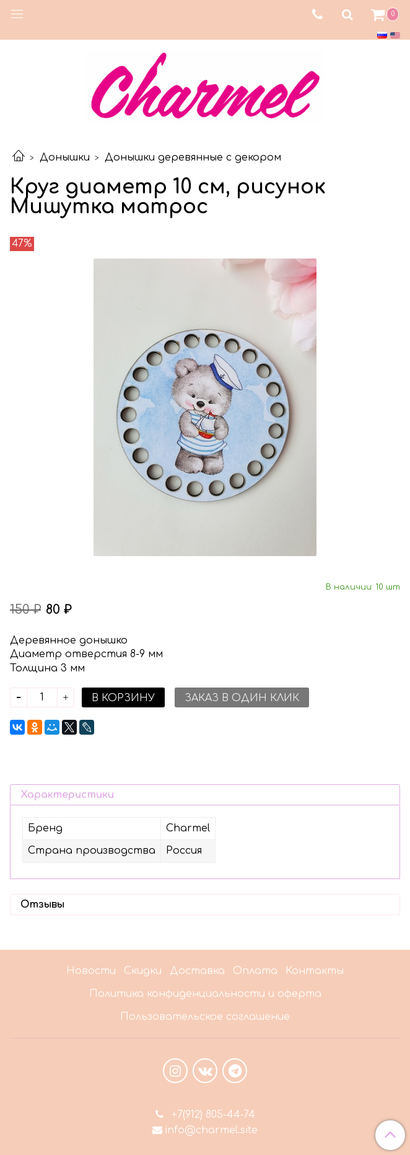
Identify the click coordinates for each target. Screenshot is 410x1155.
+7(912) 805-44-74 (211, 1114)
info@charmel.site (211, 1130)
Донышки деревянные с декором (193, 157)
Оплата (255, 970)
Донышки (65, 157)
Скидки (143, 970)
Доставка (197, 970)
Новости (91, 970)
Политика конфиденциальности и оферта (205, 993)
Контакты (315, 970)
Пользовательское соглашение (205, 1016)
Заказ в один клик (242, 698)
